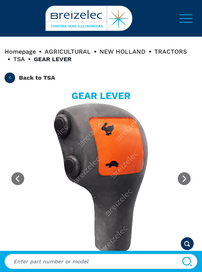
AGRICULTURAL (68, 51)
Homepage (20, 51)
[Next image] (184, 178)
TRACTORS (170, 51)
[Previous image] (17, 178)
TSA (19, 59)
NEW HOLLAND (122, 51)
